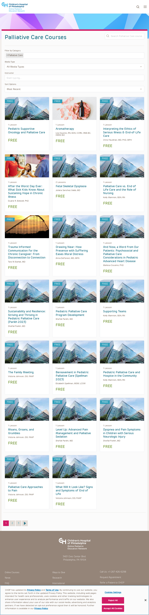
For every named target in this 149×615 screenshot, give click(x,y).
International (58, 583)
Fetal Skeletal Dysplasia (71, 186)
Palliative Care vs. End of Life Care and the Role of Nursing (119, 189)
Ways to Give (58, 572)
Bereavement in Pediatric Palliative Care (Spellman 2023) (72, 376)
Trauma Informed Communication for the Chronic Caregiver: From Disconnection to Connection (26, 252)
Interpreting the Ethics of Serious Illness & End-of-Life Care (122, 132)
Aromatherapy (65, 129)
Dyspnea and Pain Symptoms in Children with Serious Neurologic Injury (121, 433)
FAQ (7, 583)
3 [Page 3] (19, 522)
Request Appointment (110, 577)
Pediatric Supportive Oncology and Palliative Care (26, 130)
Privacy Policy (34, 593)
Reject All (112, 604)
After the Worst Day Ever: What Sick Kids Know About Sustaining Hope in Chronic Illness (26, 191)
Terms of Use (52, 593)
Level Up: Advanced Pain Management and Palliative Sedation (73, 433)
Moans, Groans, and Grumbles (21, 431)
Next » (25, 523)
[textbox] (36, 55)
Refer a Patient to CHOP (112, 582)
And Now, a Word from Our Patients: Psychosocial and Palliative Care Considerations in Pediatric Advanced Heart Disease (121, 254)
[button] (145, 6)
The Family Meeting (21, 372)
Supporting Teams (114, 311)
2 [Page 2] (13, 522)
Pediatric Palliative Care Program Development (71, 313)
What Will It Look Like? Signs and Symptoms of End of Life (74, 490)
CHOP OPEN (15, 6)
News (7, 577)
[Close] (145, 603)
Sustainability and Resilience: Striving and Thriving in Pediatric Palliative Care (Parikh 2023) (27, 317)
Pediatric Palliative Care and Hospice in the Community (121, 374)
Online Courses (12, 572)
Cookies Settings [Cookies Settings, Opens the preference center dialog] (113, 595)
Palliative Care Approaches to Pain (25, 488)
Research (57, 577)
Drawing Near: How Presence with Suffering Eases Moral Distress (72, 250)
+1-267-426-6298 (117, 571)
